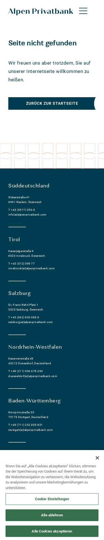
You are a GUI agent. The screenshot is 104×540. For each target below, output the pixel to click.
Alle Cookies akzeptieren (52, 533)
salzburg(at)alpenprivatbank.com (30, 322)
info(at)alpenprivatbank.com (27, 214)
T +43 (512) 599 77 (21, 263)
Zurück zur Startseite (52, 103)
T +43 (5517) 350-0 (21, 209)
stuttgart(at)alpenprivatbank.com (30, 429)
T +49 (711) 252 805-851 (25, 424)
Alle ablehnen (52, 516)
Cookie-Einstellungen (52, 501)
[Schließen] (97, 459)
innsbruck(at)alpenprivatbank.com (31, 268)
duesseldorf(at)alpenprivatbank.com (32, 376)
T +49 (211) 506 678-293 (25, 371)
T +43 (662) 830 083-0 (23, 317)
